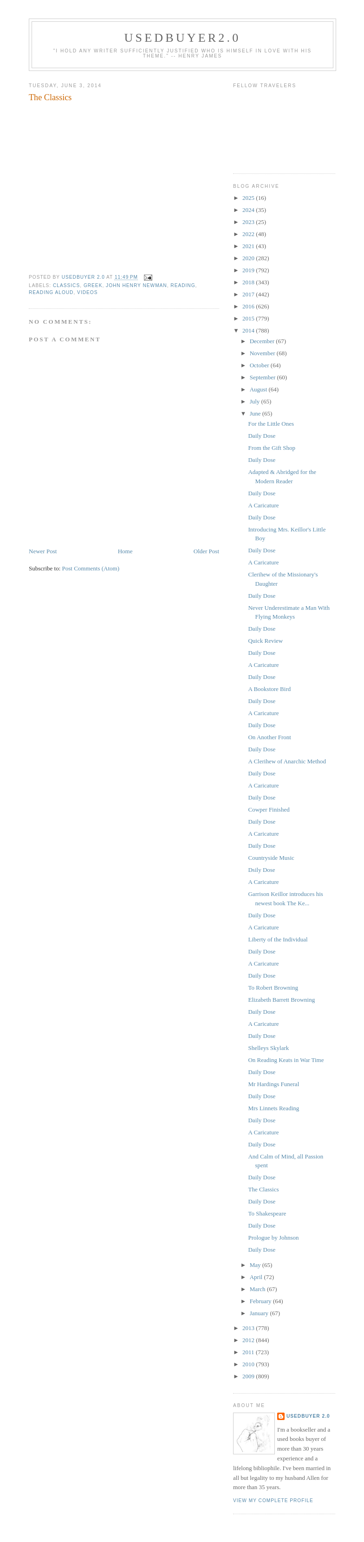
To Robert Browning (273, 987)
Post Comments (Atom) (91, 568)
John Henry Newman (136, 285)
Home (125, 551)
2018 (249, 282)
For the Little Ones (271, 423)
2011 (249, 1352)
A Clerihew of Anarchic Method (287, 761)
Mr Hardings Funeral (273, 1084)
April (257, 1276)
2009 (249, 1376)
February (261, 1301)
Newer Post (43, 551)
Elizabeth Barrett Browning (281, 999)
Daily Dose (261, 435)
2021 (249, 246)
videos (87, 292)
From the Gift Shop (271, 447)
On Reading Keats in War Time (286, 1059)
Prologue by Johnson (273, 1237)
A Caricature (263, 505)
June (256, 413)
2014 (249, 330)
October (260, 365)
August (259, 389)
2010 (249, 1364)
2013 (249, 1327)
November (263, 353)
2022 (249, 233)
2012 (249, 1340)
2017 (249, 294)
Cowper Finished (268, 809)
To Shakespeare (267, 1213)
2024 (249, 209)
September (263, 377)
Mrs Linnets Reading (273, 1108)
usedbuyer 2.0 (308, 1416)
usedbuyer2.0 (182, 38)
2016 (249, 306)
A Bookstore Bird (269, 688)
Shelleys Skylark (268, 1047)
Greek (93, 285)
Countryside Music (271, 857)
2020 (249, 258)
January (260, 1313)
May (256, 1264)
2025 (249, 197)
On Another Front (269, 737)
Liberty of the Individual (277, 939)
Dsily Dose (261, 869)
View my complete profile (273, 1500)
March (258, 1289)
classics (66, 285)
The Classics (263, 1189)
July (255, 401)
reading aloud (51, 292)
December (263, 341)
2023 (249, 221)
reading (182, 285)
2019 (249, 270)
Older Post (206, 551)
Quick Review (265, 640)
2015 (249, 318)
